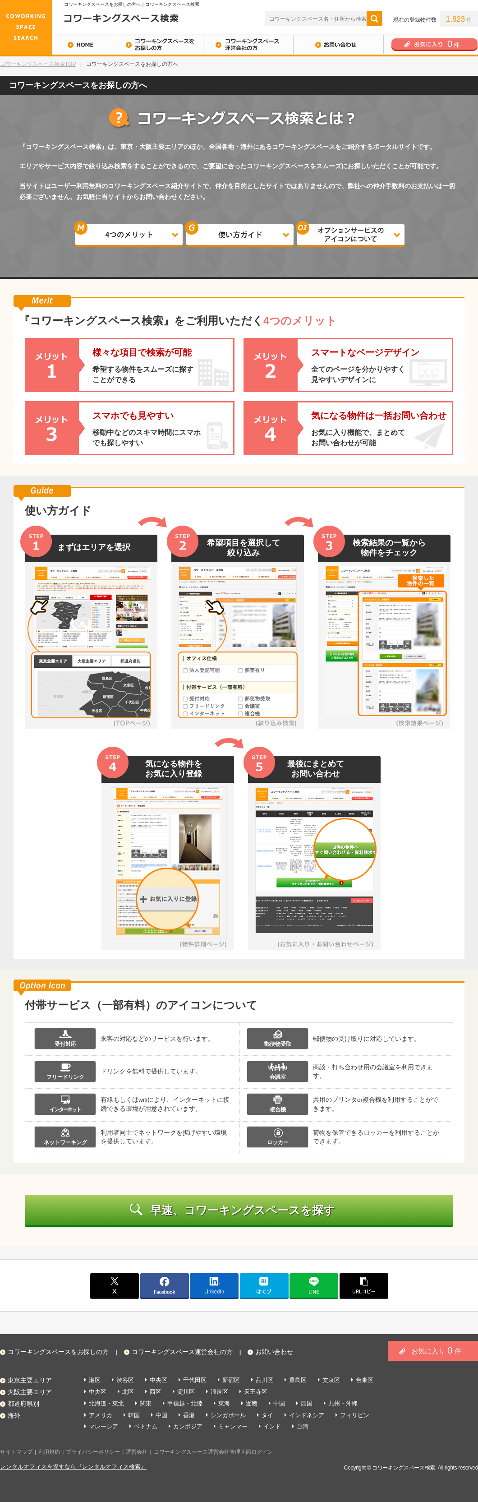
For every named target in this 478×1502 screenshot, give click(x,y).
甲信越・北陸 (184, 1403)
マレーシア (103, 1426)
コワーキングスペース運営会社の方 (248, 45)
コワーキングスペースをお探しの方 (158, 45)
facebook (164, 1285)
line (314, 1285)
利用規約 (49, 1452)
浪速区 (219, 1391)
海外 (14, 1415)
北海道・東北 (106, 1403)
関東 (146, 1403)
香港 (189, 1415)
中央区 (158, 1380)
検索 (374, 18)
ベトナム (145, 1426)
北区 (128, 1391)
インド (272, 1426)
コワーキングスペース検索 (403, 1468)
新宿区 (231, 1380)
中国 (279, 1403)
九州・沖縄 (343, 1403)
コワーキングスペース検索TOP (38, 64)
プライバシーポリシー (93, 1452)
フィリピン (354, 1415)
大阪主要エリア (30, 1392)
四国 (307, 1403)
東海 (224, 1403)
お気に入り (436, 1350)
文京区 (331, 1380)
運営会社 (136, 1452)
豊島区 (298, 1380)
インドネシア (306, 1415)
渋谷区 (125, 1380)
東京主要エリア (30, 1380)
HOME (56, 45)
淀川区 (186, 1391)
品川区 (264, 1380)
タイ (267, 1415)
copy (364, 1285)
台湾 (302, 1426)
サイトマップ (16, 1452)
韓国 (134, 1415)
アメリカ (100, 1415)
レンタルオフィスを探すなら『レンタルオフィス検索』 (73, 1467)
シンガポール (228, 1415)
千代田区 (195, 1380)
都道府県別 (23, 1403)
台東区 (364, 1380)
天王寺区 (255, 1391)
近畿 (251, 1403)
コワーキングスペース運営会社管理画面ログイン (213, 1452)
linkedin (214, 1285)
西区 (155, 1391)
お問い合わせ (338, 45)
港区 (95, 1380)
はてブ (264, 1285)
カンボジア (187, 1426)
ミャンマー (233, 1426)
